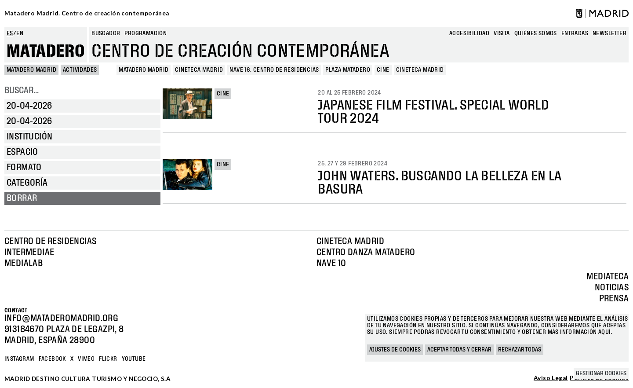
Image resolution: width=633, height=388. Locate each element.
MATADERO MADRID (31, 70)
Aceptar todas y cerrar (459, 350)
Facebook (52, 359)
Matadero (46, 51)
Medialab (23, 263)
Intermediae (29, 252)
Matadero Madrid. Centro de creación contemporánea (86, 13)
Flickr (108, 359)
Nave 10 (331, 263)
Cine (223, 94)
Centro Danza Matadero (365, 252)
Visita (501, 33)
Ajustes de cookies (395, 350)
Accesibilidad (469, 33)
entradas (574, 33)
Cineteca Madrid (350, 241)
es (10, 33)
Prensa (614, 298)
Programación (145, 33)
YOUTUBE (134, 359)
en (19, 33)
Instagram (19, 359)
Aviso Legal (551, 378)
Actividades (80, 70)
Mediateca (607, 276)
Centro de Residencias (50, 241)
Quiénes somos (535, 33)
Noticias (612, 287)
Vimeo (86, 359)
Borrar (22, 198)
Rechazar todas (519, 350)
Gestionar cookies (601, 373)
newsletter (609, 33)
